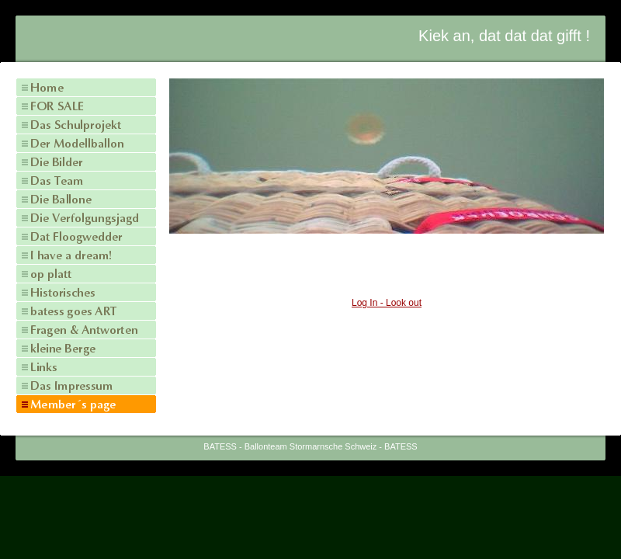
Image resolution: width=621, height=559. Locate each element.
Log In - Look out (387, 302)
